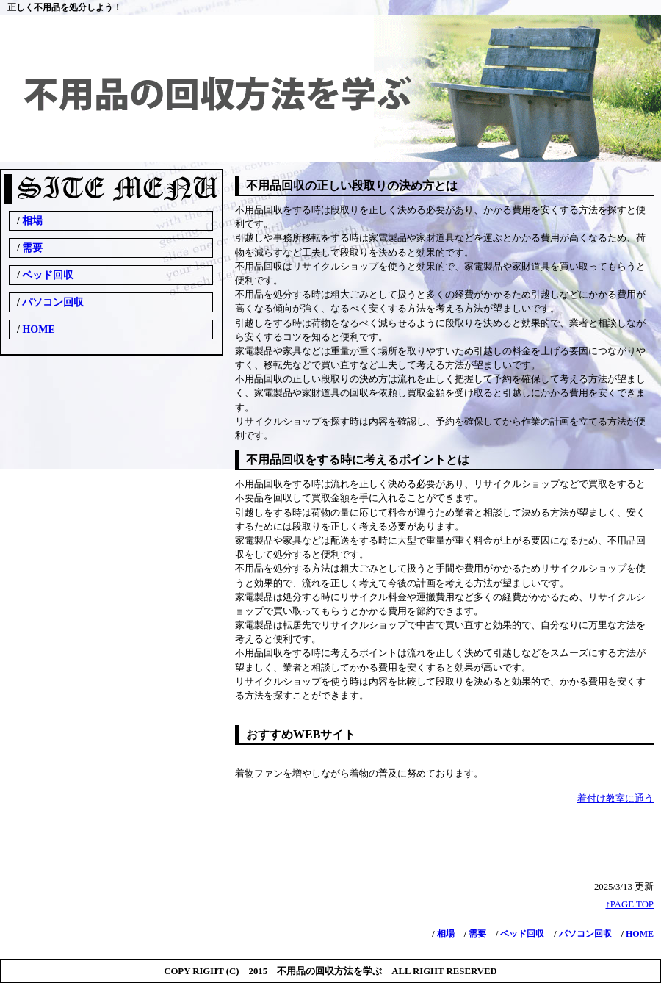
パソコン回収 (584, 934)
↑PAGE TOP (629, 904)
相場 (445, 934)
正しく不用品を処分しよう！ (64, 7)
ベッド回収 (521, 934)
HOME (639, 934)
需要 (476, 934)
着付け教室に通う (615, 798)
